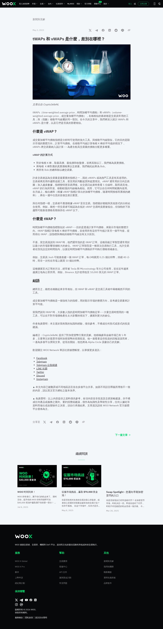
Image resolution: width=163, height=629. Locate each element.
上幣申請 (19, 577)
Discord (40, 375)
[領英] (35, 600)
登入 (130, 4)
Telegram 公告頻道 (46, 365)
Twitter (40, 372)
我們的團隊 (109, 566)
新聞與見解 (39, 19)
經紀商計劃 (20, 583)
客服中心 (63, 566)
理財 (79, 4)
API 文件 (63, 572)
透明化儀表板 (110, 577)
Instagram (42, 379)
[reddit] (116, 30)
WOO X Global (21, 561)
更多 (106, 4)
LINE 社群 (41, 368)
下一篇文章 (122, 435)
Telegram (41, 361)
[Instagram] (16, 604)
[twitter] (90, 30)
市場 (34, 4)
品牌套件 (108, 583)
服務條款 (19, 617)
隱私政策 (29, 617)
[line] (122, 30)
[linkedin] (109, 30)
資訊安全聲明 (41, 617)
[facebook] (103, 30)
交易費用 (63, 561)
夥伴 (17, 572)
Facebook (41, 358)
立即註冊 (143, 4)
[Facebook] (30, 600)
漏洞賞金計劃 (65, 577)
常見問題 (63, 583)
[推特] (16, 600)
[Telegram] (21, 600)
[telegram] (96, 30)
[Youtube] (26, 600)
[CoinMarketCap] (21, 604)
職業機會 (108, 572)
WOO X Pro (20, 566)
